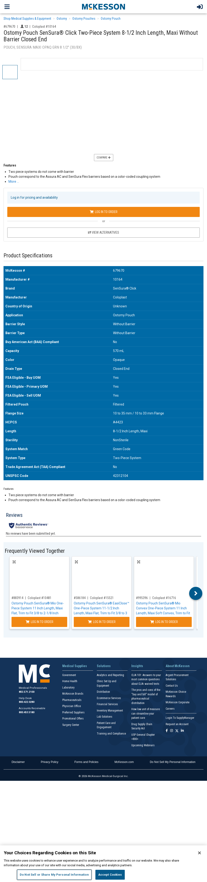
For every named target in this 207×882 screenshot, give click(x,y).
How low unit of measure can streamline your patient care (145, 714)
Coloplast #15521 (102, 598)
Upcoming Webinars (143, 745)
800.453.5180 (26, 712)
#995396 (142, 598)
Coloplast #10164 (44, 26)
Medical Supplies (74, 666)
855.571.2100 (26, 691)
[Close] (199, 853)
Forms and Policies (86, 762)
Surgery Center (70, 725)
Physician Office (71, 706)
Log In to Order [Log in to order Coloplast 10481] (39, 622)
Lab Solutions (104, 716)
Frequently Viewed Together (35, 551)
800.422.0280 (26, 702)
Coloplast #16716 (164, 598)
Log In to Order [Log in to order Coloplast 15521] (102, 622)
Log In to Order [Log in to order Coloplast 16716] (164, 622)
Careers (170, 708)
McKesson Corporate (177, 702)
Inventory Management (110, 710)
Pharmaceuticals (72, 700)
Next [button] (196, 593)
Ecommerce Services (109, 698)
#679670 (9, 26)
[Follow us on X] (177, 731)
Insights (137, 666)
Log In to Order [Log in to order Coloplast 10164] (103, 212)
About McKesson (178, 666)
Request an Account (177, 724)
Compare (104, 157)
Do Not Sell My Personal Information (172, 762)
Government (69, 675)
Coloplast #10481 (39, 598)
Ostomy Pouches (83, 18)
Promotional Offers (73, 718)
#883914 (17, 598)
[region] (103, 863)
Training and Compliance (111, 733)
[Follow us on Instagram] (171, 731)
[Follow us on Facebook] (167, 731)
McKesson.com (124, 762)
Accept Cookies (110, 874)
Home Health (69, 681)
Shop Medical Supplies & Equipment (27, 18)
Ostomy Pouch (111, 18)
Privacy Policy (50, 762)
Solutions (104, 666)
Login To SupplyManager (180, 718)
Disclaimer (18, 762)
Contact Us (172, 685)
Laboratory (68, 687)
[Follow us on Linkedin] (182, 731)
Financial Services (107, 704)
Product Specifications (28, 256)
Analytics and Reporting (110, 675)
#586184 (80, 598)
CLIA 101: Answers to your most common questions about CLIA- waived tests (146, 679)
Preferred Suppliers (73, 712)
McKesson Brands (72, 693)
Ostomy (62, 18)
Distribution (103, 691)
